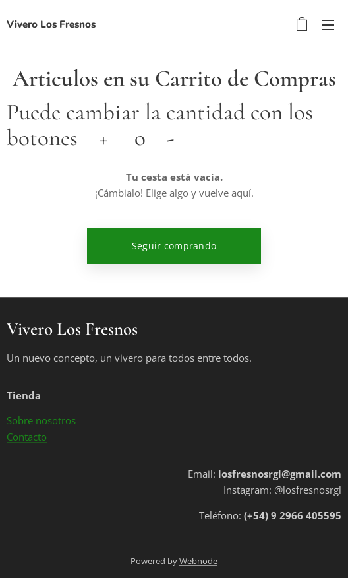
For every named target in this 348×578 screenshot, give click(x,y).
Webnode (198, 561)
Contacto (27, 436)
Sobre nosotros (41, 420)
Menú (328, 25)
